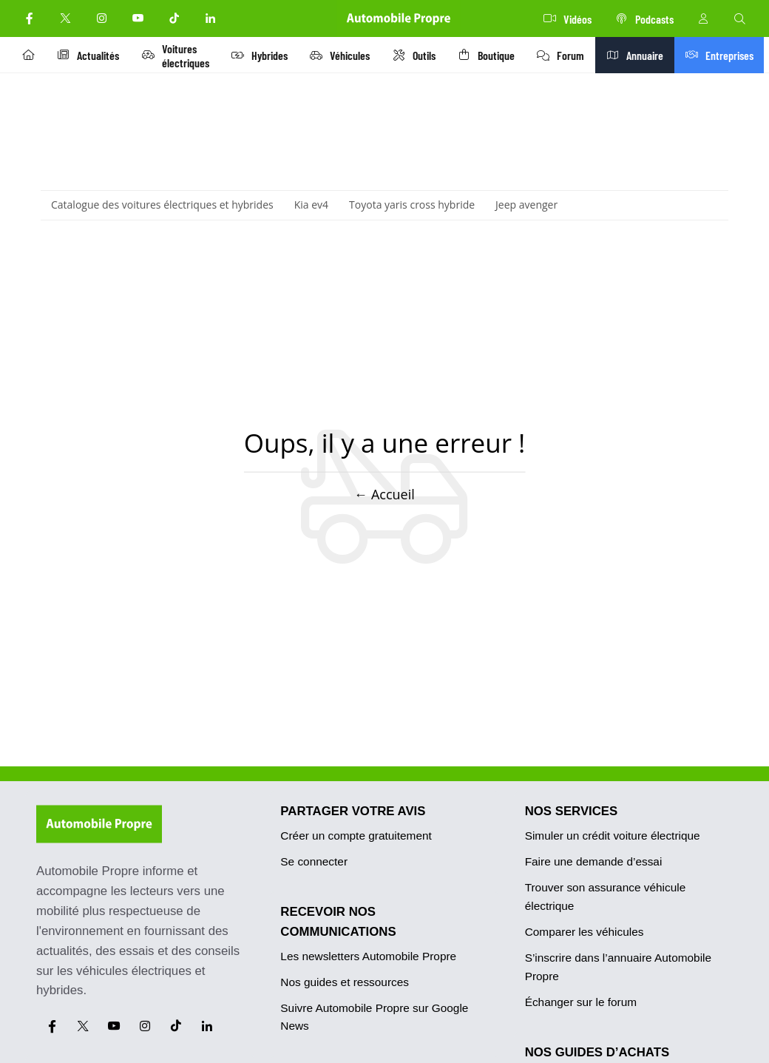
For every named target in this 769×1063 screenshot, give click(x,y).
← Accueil (384, 493)
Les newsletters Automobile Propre (368, 956)
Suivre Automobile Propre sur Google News (374, 1017)
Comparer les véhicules (584, 931)
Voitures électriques (178, 55)
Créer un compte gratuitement (355, 835)
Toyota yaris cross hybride (412, 205)
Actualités (90, 55)
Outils (420, 55)
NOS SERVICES (571, 811)
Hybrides (264, 55)
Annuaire (645, 55)
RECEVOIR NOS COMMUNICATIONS (338, 922)
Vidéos (567, 19)
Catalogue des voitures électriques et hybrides (162, 205)
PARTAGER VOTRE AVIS (352, 811)
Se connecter (314, 861)
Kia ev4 (311, 205)
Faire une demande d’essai (594, 861)
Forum (570, 55)
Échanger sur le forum (581, 1002)
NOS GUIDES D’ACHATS (597, 1052)
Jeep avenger (526, 205)
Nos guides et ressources (344, 982)
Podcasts (644, 19)
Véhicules (346, 55)
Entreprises (728, 55)
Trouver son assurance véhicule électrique (605, 896)
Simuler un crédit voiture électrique (612, 835)
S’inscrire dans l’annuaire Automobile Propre (618, 966)
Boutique (494, 55)
